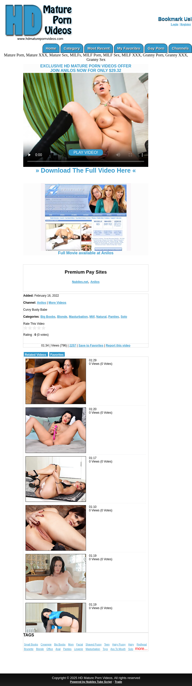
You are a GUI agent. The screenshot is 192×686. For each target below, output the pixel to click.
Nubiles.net (80, 282)
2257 (73, 345)
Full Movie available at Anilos (86, 251)
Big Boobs (48, 316)
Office (49, 649)
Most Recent (99, 48)
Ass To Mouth (118, 649)
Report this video (118, 345)
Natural (101, 316)
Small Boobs (31, 644)
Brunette (29, 649)
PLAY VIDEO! (86, 152)
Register (185, 24)
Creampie (46, 644)
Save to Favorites (90, 345)
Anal (58, 649)
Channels (180, 48)
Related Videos (35, 355)
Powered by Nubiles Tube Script (91, 681)
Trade (118, 681)
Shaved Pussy (94, 644)
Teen (107, 644)
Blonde (62, 316)
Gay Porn (156, 48)
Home (51, 48)
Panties (113, 316)
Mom (71, 644)
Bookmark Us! (175, 19)
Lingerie (78, 649)
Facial (79, 644)
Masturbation (78, 316)
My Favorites (128, 48)
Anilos (95, 282)
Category (72, 48)
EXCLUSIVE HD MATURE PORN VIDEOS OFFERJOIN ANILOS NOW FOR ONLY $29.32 (85, 68)
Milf (92, 316)
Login (174, 24)
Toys (105, 649)
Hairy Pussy (119, 644)
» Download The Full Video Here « (86, 170)
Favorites (57, 355)
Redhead (141, 644)
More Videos (57, 302)
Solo (123, 316)
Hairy (131, 644)
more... (141, 648)
